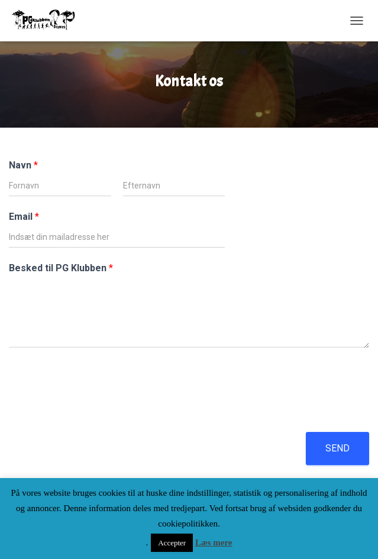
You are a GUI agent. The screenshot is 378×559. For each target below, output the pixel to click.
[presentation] (99, 412)
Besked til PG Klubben (61, 268)
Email (24, 216)
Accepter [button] (172, 542)
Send (337, 448)
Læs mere (213, 542)
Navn (23, 165)
